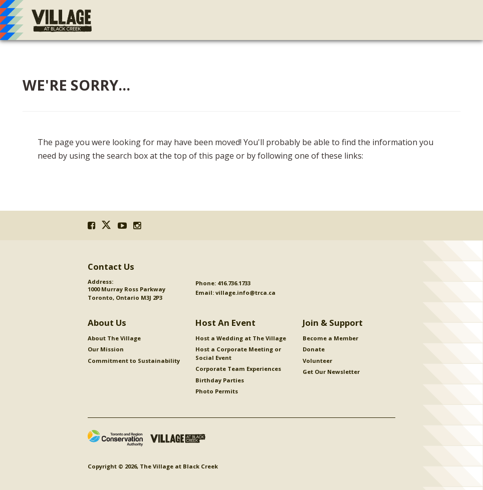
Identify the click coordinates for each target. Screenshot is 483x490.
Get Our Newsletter (331, 371)
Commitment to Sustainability (134, 360)
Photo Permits (216, 391)
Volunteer (317, 360)
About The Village (114, 338)
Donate (314, 349)
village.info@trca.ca (245, 292)
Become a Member (330, 338)
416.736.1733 (234, 283)
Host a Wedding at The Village (240, 338)
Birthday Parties (219, 380)
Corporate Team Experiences (238, 368)
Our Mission (106, 349)
